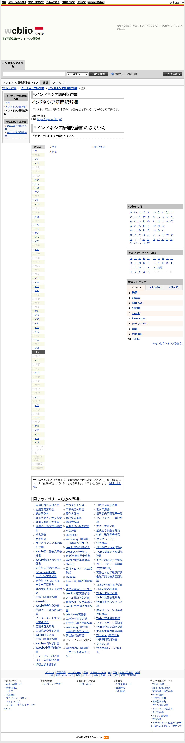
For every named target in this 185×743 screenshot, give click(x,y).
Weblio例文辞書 (45, 634)
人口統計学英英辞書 (47, 630)
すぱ (37, 426)
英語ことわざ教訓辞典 (109, 572)
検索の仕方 (11, 687)
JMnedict (41, 601)
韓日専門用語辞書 (106, 639)
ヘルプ (9, 691)
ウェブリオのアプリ (53, 684)
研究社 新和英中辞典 (78, 555)
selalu (136, 339)
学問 (137, 672)
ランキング (59, 82)
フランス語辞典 (160, 705)
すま (37, 278)
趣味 (78, 675)
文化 (51, 675)
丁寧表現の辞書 (75, 509)
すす (37, 204)
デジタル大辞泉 (75, 505)
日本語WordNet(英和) (109, 584)
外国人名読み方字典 (47, 522)
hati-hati (137, 302)
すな (37, 237)
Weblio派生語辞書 (107, 593)
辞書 (4, 2)
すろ (37, 327)
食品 (102, 675)
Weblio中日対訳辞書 (48, 643)
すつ (37, 224)
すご (37, 360)
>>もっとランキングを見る (167, 343)
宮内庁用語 (102, 509)
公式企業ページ (124, 684)
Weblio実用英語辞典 (78, 560)
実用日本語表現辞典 (47, 505)
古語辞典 (81, 2)
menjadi (137, 333)
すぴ (37, 430)
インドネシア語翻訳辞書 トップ (21, 82)
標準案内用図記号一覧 (109, 513)
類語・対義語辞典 (17, 2)
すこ (37, 192)
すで (37, 397)
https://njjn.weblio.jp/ (49, 119)
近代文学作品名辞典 (108, 530)
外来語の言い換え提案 (49, 517)
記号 (160, 267)
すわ (37, 331)
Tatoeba (70, 576)
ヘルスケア (68, 675)
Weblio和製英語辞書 (78, 593)
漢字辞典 (101, 543)
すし (37, 200)
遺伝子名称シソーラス (79, 589)
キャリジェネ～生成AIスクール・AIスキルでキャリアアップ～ (165, 726)
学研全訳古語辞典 (46, 664)
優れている (100, 147)
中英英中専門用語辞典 (109, 631)
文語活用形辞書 (45, 509)
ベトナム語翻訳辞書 (47, 660)
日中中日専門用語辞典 (79, 623)
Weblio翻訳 (157, 694)
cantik (136, 313)
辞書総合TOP (177, 2)
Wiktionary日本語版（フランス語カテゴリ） (77, 652)
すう (37, 163)
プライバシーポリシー (17, 698)
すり (37, 315)
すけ (37, 187)
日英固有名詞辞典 (106, 589)
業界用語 (61, 672)
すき (37, 179)
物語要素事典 (74, 517)
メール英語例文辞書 (77, 597)
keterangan (139, 318)
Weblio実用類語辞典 (78, 547)
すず (37, 372)
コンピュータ (74, 672)
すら (37, 311)
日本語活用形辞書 (106, 505)
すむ (37, 286)
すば (37, 405)
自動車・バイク (98, 672)
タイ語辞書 (102, 643)
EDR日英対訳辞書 (46, 597)
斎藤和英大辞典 (45, 626)
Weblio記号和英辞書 (48, 605)
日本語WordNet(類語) (109, 547)
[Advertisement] (130, 33)
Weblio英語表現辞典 (108, 597)
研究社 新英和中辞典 (48, 567)
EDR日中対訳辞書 (46, 639)
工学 (115, 672)
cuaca (136, 297)
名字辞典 (41, 538)
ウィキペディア (105, 538)
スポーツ (86, 675)
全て (8, 102)
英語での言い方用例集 (109, 559)
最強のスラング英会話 (79, 602)
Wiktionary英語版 (76, 614)
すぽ (37, 442)
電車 (86, 672)
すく (37, 183)
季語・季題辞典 (105, 526)
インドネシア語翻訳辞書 (62, 88)
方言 (116, 675)
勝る (54, 152)
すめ (37, 290)
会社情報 (120, 687)
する (37, 319)
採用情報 (120, 691)
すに (37, 241)
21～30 (173, 287)
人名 (109, 675)
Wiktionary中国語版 (107, 635)
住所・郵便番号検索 (108, 534)
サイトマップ (13, 701)
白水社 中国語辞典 (77, 618)
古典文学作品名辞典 (77, 526)
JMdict (70, 564)
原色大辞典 (72, 513)
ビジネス (49, 672)
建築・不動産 (126, 672)
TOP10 (136, 287)
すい (37, 159)
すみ (37, 282)
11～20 (154, 287)
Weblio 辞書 (9, 88)
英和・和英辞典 (36, 2)
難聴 (134, 292)
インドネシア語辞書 (47, 655)
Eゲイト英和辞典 (46, 572)
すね (37, 249)
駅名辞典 (71, 530)
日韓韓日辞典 (68, 2)
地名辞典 (41, 534)
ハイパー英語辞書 (46, 576)
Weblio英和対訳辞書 (108, 618)
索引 (45, 82)
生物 (96, 675)
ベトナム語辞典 (160, 715)
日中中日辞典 (53, 2)
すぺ (37, 438)
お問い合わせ (86, 684)
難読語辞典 (42, 513)
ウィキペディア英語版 (109, 622)
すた (37, 216)
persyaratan (139, 323)
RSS (106, 737)
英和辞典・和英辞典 (162, 691)
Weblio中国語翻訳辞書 (109, 626)
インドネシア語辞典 (32, 88)
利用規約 (10, 694)
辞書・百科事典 (128, 675)
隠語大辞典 (72, 522)
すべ (37, 417)
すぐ (54, 147)
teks (134, 328)
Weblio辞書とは (14, 684)
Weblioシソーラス (76, 551)
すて (37, 229)
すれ (37, 323)
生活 (58, 675)
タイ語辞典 (158, 712)
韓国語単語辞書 (75, 635)
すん (37, 340)
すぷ (37, 434)
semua (136, 307)
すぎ (37, 348)
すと (37, 233)
